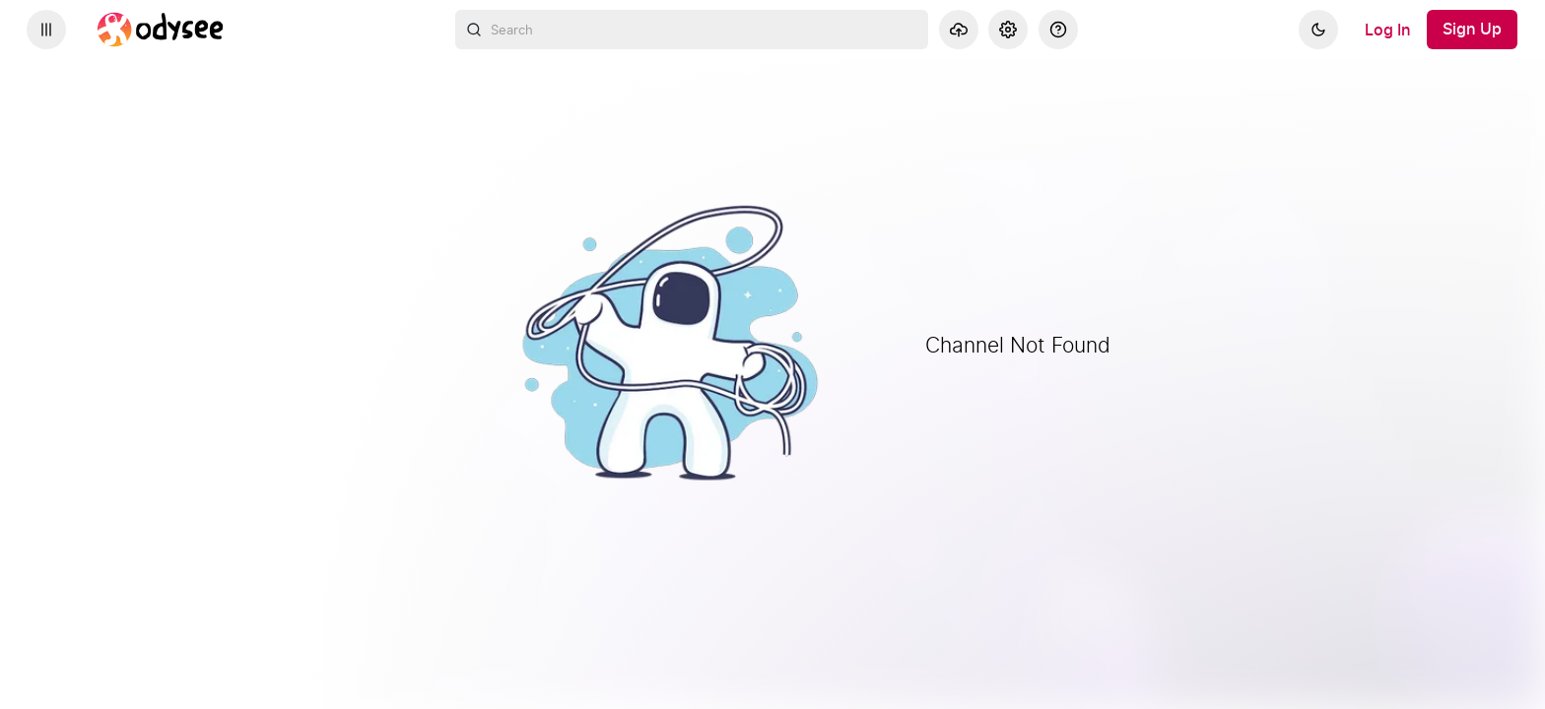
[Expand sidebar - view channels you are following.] (46, 29)
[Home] (161, 29)
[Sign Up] (1472, 29)
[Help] (1058, 29)
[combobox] (691, 29)
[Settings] (1008, 29)
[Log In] (1388, 29)
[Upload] (958, 29)
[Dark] (1318, 29)
